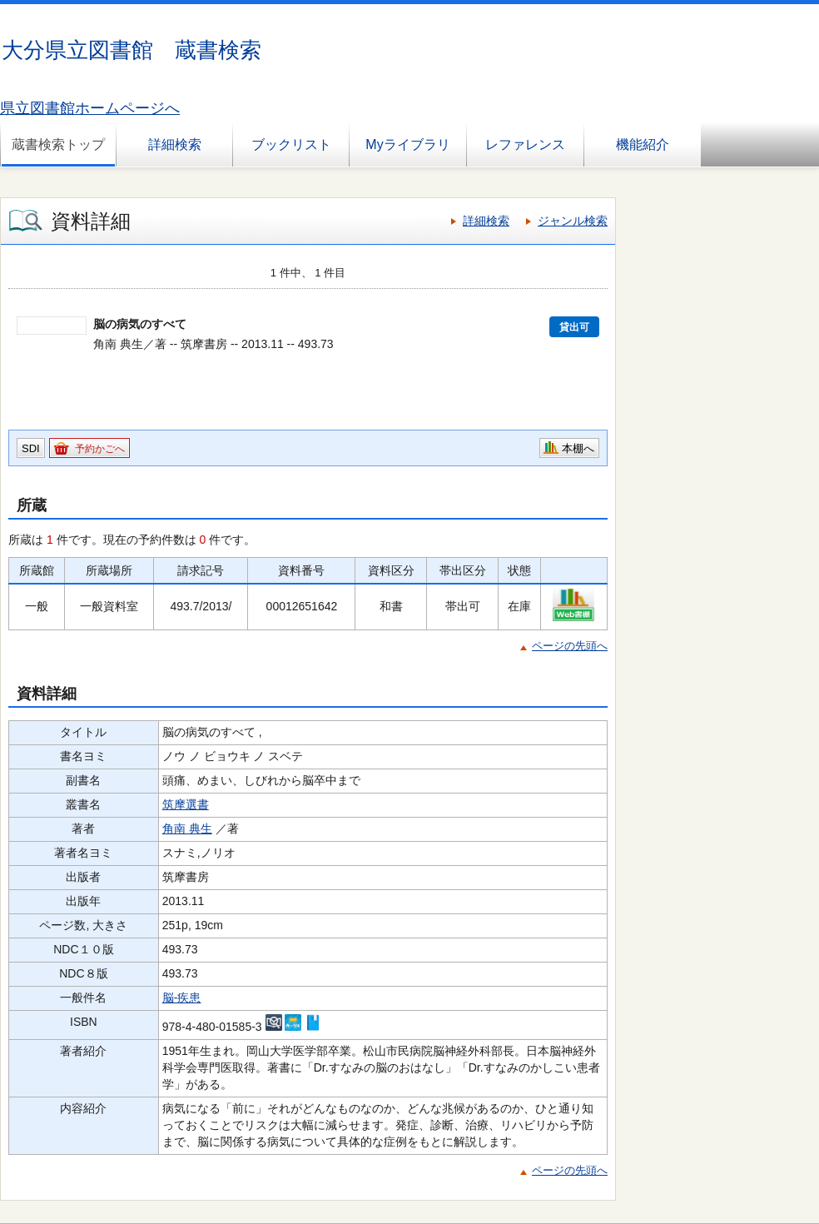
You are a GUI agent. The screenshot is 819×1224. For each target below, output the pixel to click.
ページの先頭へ (570, 645)
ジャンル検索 (573, 220)
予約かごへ (100, 449)
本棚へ (578, 448)
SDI (31, 448)
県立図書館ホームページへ (90, 108)
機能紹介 (642, 144)
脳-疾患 (181, 997)
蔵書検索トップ (58, 144)
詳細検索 (174, 144)
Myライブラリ (407, 144)
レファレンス (525, 144)
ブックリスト (291, 144)
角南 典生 (187, 828)
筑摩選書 (185, 804)
